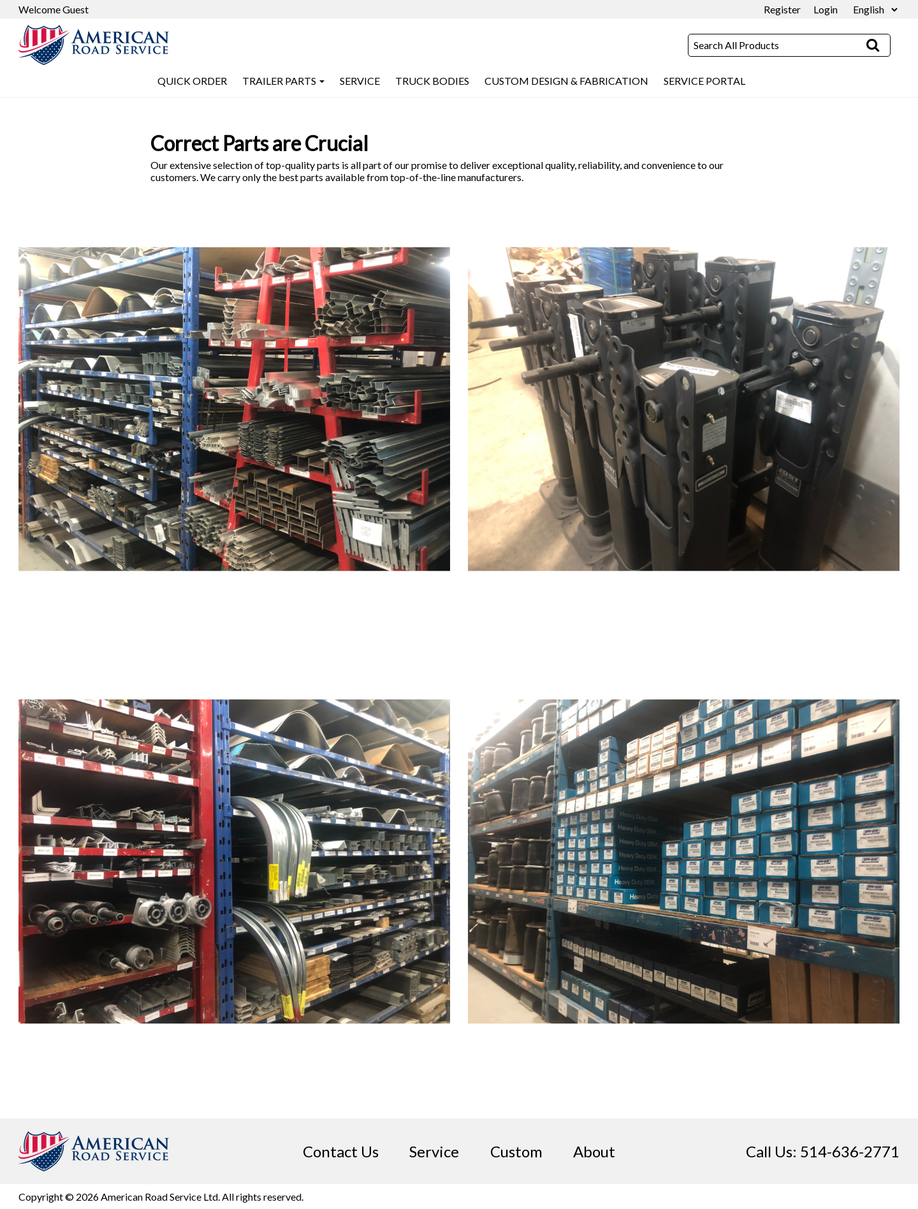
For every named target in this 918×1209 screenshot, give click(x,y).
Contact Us (341, 1151)
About (594, 1151)
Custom (516, 1151)
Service (434, 1151)
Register (782, 9)
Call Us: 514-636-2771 (823, 1151)
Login (825, 9)
